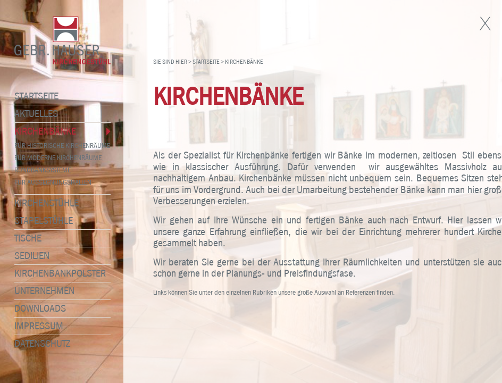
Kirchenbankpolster (56, 273)
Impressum (34, 326)
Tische (23, 238)
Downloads (36, 308)
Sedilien (27, 256)
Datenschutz (38, 343)
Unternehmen (40, 291)
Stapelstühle (39, 220)
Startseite (32, 96)
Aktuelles (32, 114)
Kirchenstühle (42, 203)
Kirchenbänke (41, 131)
